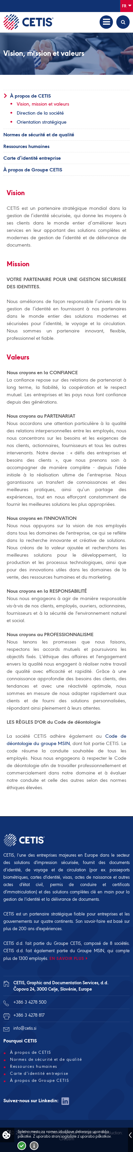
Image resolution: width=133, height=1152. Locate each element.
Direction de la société (40, 113)
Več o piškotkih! (34, 1145)
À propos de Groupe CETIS (32, 170)
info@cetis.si (24, 1028)
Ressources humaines (26, 146)
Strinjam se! (21, 1145)
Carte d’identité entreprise (32, 158)
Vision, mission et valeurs (43, 104)
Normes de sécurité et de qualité (38, 135)
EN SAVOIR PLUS (66, 958)
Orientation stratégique (41, 122)
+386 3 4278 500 (29, 1002)
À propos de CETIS (30, 96)
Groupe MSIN (90, 950)
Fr (126, 5)
